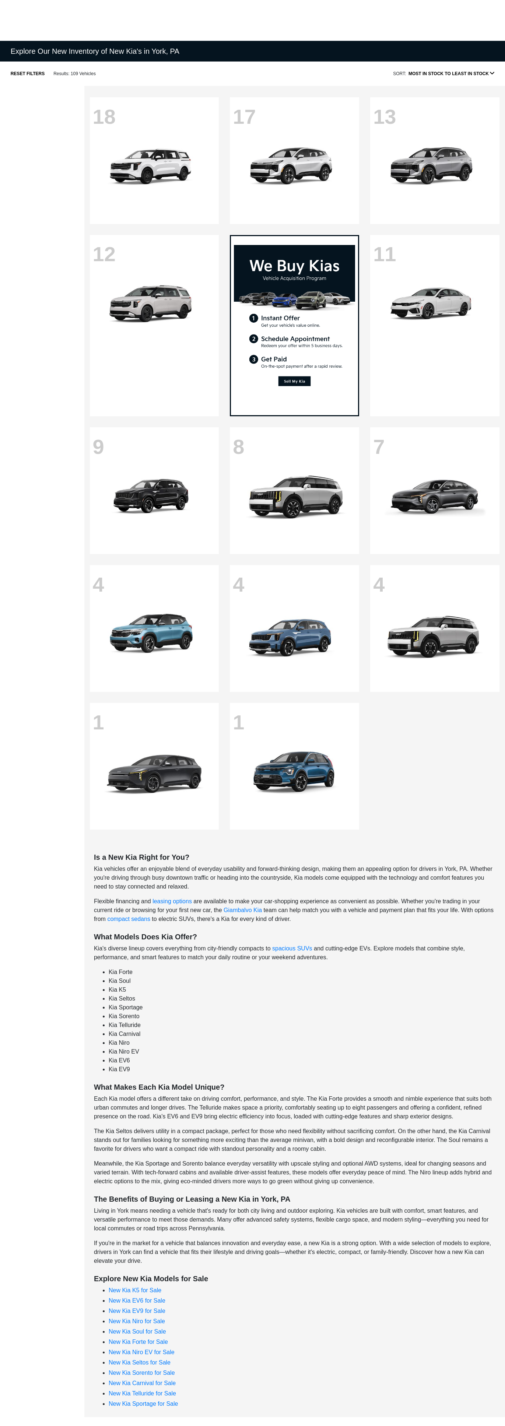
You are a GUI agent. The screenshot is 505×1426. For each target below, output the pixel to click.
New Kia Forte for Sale (138, 1342)
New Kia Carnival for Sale (142, 1383)
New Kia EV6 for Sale (137, 1300)
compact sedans (128, 919)
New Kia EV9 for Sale (137, 1311)
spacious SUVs (292, 948)
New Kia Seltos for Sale (140, 1362)
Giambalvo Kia (243, 910)
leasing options (172, 901)
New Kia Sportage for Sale (143, 1404)
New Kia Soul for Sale (137, 1331)
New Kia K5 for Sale (135, 1290)
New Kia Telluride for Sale (142, 1393)
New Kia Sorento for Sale (142, 1373)
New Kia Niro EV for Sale (142, 1352)
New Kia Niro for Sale (137, 1321)
